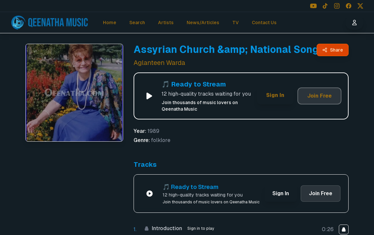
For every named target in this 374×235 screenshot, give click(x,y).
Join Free (319, 96)
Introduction (163, 228)
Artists (166, 22)
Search (137, 22)
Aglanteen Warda (159, 62)
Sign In (275, 95)
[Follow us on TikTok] (325, 6)
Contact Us (264, 22)
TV (235, 22)
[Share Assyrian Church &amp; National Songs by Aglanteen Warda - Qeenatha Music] (333, 50)
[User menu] (354, 22)
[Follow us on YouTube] (313, 6)
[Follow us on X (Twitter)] (360, 6)
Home (109, 22)
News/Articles (203, 22)
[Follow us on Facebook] (348, 6)
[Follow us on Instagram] (337, 6)
